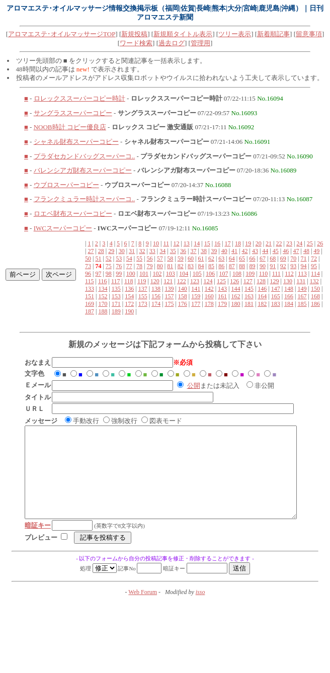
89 (253, 266)
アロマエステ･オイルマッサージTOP (61, 34)
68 (273, 258)
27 (91, 251)
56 (149, 258)
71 (304, 258)
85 (211, 266)
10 (156, 243)
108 (236, 273)
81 (170, 266)
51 (98, 258)
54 (129, 258)
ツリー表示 (234, 34)
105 (197, 273)
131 (300, 281)
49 (316, 251)
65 (242, 258)
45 (276, 251)
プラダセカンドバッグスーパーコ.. (84, 156)
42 (245, 251)
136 (129, 288)
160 (209, 296)
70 (293, 258)
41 (234, 251)
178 (209, 303)
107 (223, 273)
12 (176, 243)
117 (115, 281)
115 (89, 281)
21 (269, 243)
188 (102, 311)
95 (314, 266)
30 (122, 251)
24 (299, 243)
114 (315, 273)
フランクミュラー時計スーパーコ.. (84, 199)
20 (259, 243)
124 (207, 281)
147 (275, 288)
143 (222, 288)
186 (315, 303)
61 (201, 258)
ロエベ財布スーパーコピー (73, 213)
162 (235, 296)
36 (183, 251)
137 (142, 288)
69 (283, 258)
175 (169, 303)
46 (286, 251)
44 (265, 251)
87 (232, 266)
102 (156, 273)
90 (263, 266)
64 (232, 258)
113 (302, 273)
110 (263, 273)
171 (116, 303)
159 (195, 296)
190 (129, 311)
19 (248, 243)
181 (249, 303)
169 (89, 303)
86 (221, 266)
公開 (193, 385)
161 (222, 296)
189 (116, 311)
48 (306, 251)
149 (302, 288)
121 (168, 281)
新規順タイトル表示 (182, 34)
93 (293, 266)
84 (201, 266)
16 (217, 243)
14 (197, 243)
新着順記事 (273, 34)
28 (101, 251)
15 (207, 243)
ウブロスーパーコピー (66, 185)
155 (142, 296)
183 (275, 303)
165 (275, 296)
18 (238, 243)
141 (195, 288)
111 (276, 273)
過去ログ (171, 43)
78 (139, 266)
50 (88, 258)
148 (288, 288)
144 (235, 288)
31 (132, 251)
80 (160, 266)
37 (193, 251)
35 (173, 251)
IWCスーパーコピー (63, 228)
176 (182, 303)
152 (102, 296)
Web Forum (142, 610)
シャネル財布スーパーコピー (76, 141)
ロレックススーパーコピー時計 (79, 98)
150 (315, 288)
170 (102, 303)
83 (191, 266)
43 (255, 251)
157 (169, 296)
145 (249, 288)
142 (209, 288)
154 (129, 296)
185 (302, 303)
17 (227, 243)
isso (200, 610)
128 (261, 281)
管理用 (200, 43)
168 (315, 296)
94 (304, 266)
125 (221, 281)
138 (155, 288)
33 (152, 251)
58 (170, 258)
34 (162, 251)
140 (182, 288)
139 (169, 288)
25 (310, 243)
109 (250, 273)
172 (129, 303)
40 (224, 251)
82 (181, 266)
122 (181, 281)
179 (222, 303)
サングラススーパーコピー (73, 113)
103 (170, 273)
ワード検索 (136, 43)
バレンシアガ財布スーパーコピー (83, 170)
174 (155, 303)
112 (289, 273)
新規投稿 (134, 34)
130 (287, 281)
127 (248, 281)
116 (102, 281)
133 (89, 288)
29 (111, 251)
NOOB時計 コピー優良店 (70, 127)
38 (204, 251)
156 (155, 296)
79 (149, 266)
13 (187, 243)
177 (195, 303)
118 (128, 281)
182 (262, 303)
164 (262, 296)
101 (143, 273)
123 (194, 281)
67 (263, 258)
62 (211, 258)
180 (235, 303)
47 (296, 251)
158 (182, 296)
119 (141, 281)
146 (262, 288)
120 (154, 281)
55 (139, 258)
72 (314, 258)
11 (166, 243)
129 (274, 281)
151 (89, 296)
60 (191, 258)
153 (116, 296)
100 (130, 273)
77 (129, 266)
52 (109, 258)
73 (88, 266)
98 (109, 273)
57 (160, 258)
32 (142, 251)
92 (283, 266)
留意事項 (309, 34)
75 (109, 266)
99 (119, 273)
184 (288, 303)
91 (273, 266)
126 (234, 281)
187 (89, 311)
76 (119, 266)
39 (214, 251)
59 (181, 258)
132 (314, 281)
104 (183, 273)
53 (119, 258)
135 (116, 288)
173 (142, 303)
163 (249, 296)
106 (210, 273)
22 (279, 243)
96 (88, 273)
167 (302, 296)
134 (102, 288)
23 (289, 243)
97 (98, 273)
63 (221, 258)
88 (242, 266)
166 (288, 296)
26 (320, 243)
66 (253, 258)
